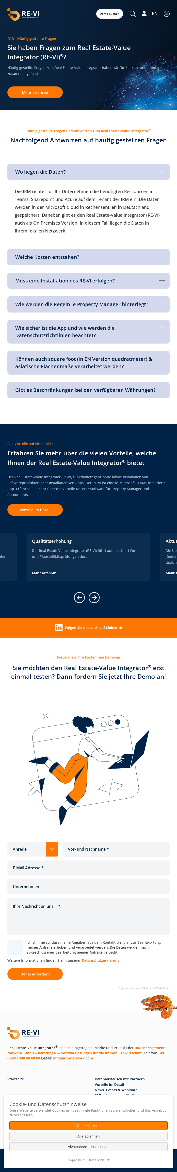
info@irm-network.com (73, 1058)
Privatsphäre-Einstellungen (88, 1147)
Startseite (15, 1079)
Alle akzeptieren (88, 1125)
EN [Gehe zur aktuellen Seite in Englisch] (155, 13)
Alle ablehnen (88, 1136)
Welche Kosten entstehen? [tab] (90, 257)
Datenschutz (99, 1160)
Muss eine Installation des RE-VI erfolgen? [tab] (90, 280)
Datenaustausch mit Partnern (120, 1079)
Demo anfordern (35, 974)
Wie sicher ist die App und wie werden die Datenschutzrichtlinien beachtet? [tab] (90, 332)
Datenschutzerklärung (100, 960)
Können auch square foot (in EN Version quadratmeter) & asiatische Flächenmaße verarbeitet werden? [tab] (90, 363)
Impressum (77, 1160)
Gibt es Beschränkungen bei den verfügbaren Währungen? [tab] (90, 390)
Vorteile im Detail (35, 509)
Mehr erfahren (35, 92)
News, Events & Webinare (116, 1090)
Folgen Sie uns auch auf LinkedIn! (88, 627)
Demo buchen (110, 14)
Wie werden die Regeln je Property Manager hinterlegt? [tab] (90, 304)
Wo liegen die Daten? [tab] (90, 171)
